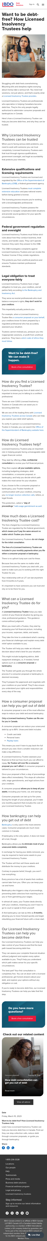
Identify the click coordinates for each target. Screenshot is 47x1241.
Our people (11, 1167)
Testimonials (11, 1175)
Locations (10, 1164)
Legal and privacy (13, 1190)
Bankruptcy (7, 825)
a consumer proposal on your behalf (28, 317)
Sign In (31, 4)
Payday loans (12, 740)
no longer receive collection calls (20, 495)
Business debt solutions (16, 1182)
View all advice (23, 1102)
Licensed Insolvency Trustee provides (19, 96)
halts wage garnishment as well (28, 506)
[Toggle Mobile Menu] (42, 5)
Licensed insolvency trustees (18, 1194)
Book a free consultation (22, 367)
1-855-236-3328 (12, 1159)
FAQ (7, 1171)
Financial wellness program (17, 1186)
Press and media (13, 1179)
